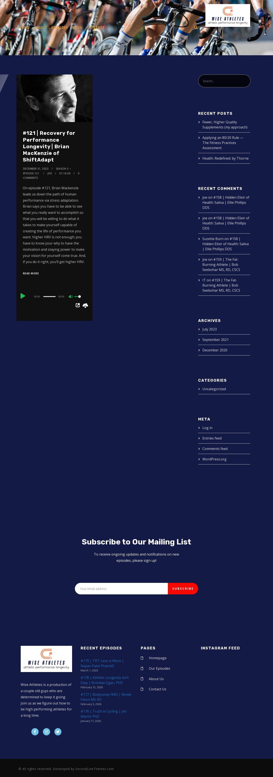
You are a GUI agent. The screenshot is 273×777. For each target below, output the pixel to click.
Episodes (59, 27)
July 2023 (209, 329)
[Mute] (71, 297)
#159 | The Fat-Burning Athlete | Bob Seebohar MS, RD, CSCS (221, 264)
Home (24, 27)
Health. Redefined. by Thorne (225, 158)
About (40, 27)
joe (50, 173)
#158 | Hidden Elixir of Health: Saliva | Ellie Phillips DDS (225, 202)
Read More (31, 273)
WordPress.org (214, 459)
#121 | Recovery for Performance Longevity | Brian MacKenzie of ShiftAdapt (49, 146)
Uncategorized (214, 389)
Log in (207, 427)
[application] (54, 296)
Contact (96, 27)
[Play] (23, 296)
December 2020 (214, 350)
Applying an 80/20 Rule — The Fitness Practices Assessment (222, 142)
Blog (77, 27)
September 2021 (215, 339)
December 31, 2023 (36, 168)
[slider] (49, 296)
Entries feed (212, 438)
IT (204, 280)
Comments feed (215, 448)
